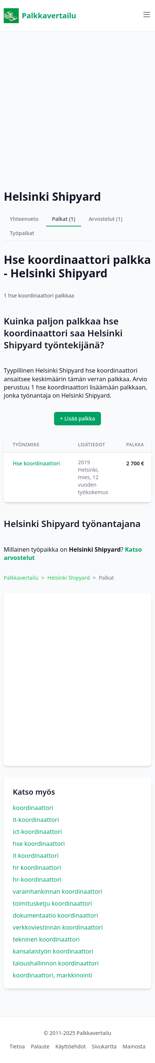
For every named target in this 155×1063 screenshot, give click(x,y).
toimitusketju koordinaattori (52, 903)
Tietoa (17, 1046)
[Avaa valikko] (146, 14)
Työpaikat (22, 233)
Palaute (40, 1046)
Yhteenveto (24, 218)
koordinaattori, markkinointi (52, 975)
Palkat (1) (63, 218)
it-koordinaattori (36, 820)
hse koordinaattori (39, 843)
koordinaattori (33, 808)
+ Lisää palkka (77, 418)
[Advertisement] (77, 109)
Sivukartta (104, 1046)
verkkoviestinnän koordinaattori (58, 927)
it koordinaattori (36, 855)
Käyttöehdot (71, 1046)
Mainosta (134, 1046)
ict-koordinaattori (37, 832)
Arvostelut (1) (105, 218)
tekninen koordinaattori (46, 939)
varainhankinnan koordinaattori (57, 891)
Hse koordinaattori (36, 463)
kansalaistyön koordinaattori (53, 951)
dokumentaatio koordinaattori (55, 915)
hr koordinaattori (37, 867)
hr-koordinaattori (37, 879)
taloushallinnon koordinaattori (56, 963)
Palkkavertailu (40, 15)
